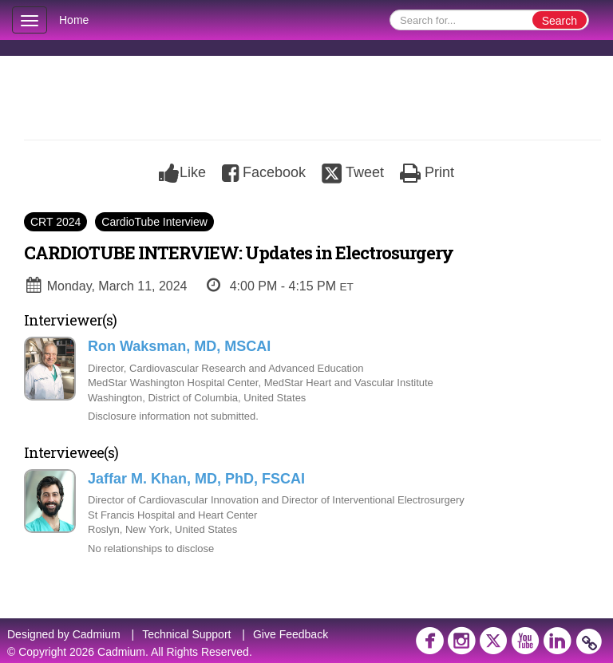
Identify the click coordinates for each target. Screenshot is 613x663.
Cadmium (97, 634)
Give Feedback (290, 634)
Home (74, 20)
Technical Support (186, 634)
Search (559, 20)
